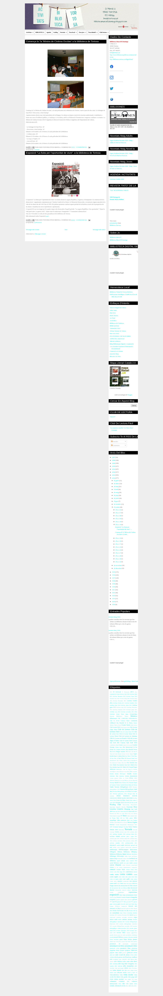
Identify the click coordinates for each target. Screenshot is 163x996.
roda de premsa (118, 957)
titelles (125, 972)
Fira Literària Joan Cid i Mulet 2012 (127, 765)
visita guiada (123, 977)
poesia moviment (114, 939)
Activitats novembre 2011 (127, 711)
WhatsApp (121, 829)
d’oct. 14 (118, 524)
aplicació (133, 845)
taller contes (126, 961)
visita (121, 975)
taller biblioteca (118, 961)
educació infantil (126, 890)
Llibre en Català (123, 778)
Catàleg (55, 32)
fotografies (113, 899)
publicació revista (132, 952)
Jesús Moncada (120, 771)
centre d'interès (115, 865)
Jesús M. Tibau (114, 354)
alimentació (113, 845)
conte (120, 879)
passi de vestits (121, 935)
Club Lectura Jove (125, 727)
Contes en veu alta (127, 745)
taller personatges (119, 968)
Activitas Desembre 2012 (119, 696)
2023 (113, 595)
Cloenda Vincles (125, 725)
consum (135, 871)
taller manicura (118, 966)
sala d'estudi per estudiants (130, 957)
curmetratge (126, 881)
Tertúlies (112, 822)
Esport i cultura (118, 756)
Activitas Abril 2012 (124, 694)
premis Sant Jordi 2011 (115, 941)
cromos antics (113, 881)
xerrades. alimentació (115, 986)
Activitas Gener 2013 (131, 696)
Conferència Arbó (114, 745)
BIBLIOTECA (39, 32)
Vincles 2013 (114, 829)
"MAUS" (112, 417)
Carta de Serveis (114, 720)
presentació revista (114, 948)
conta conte (114, 874)
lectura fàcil (116, 910)
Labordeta (121, 776)
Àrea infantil (92, 32)
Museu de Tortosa (132, 785)
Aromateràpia (133, 714)
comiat (120, 867)
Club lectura (104, 32)
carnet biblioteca (114, 863)
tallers (126, 968)
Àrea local (73, 32)
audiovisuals (128, 847)
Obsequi (130, 793)
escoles (111, 892)
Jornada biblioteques (120, 773)
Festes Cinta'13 (123, 760)
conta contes (126, 874)
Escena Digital (129, 754)
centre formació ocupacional (129, 865)
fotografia (134, 897)
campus (123, 860)
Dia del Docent (133, 751)
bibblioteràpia (113, 849)
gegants (118, 899)
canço (127, 860)
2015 (113, 572)
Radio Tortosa (114, 315)
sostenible (124, 959)
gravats (135, 901)
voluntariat (113, 981)
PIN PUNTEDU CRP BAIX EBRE (120, 336)
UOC (135, 824)
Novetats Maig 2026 (114, 617)
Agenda (48, 32)
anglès (122, 845)
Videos (130, 827)
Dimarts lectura (121, 754)
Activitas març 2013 (121, 707)
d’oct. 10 (118, 521)
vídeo (123, 983)
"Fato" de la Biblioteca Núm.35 (119, 190)
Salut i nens (113, 310)
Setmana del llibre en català (117, 813)
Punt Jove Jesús (114, 333)
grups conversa (113, 904)
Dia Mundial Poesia (131, 749)
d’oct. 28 (118, 556)
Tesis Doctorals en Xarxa (120, 822)
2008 (113, 460)
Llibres (131, 778)
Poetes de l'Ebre (120, 800)
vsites (119, 983)
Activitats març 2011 (115, 711)
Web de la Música (115, 341)
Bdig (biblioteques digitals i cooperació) (121, 344)
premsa (135, 941)
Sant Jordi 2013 (133, 811)
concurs (112, 869)
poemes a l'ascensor (128, 937)
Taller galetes (129, 818)
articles (114, 847)
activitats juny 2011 (114, 838)
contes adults (133, 879)
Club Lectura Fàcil (115, 727)
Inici (66, 229)
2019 (113, 584)
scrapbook (115, 959)
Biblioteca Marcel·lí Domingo (118, 240)
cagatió (118, 860)
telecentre (119, 972)
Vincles (135, 827)
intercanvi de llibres (115, 908)
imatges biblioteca (115, 906)
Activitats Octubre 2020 (117, 179)
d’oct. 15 (118, 538)
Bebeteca (134, 716)
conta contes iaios (123, 876)
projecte (122, 950)
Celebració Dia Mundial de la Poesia (121, 723)
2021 (113, 590)
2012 (113, 472)
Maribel (117, 782)
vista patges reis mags (131, 979)
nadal (115, 919)
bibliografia (113, 852)
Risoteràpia (130, 807)
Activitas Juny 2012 (114, 698)
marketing (129, 913)
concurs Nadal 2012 (131, 869)
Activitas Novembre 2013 (119, 700)
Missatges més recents (32, 229)
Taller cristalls (130, 815)
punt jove (112, 954)
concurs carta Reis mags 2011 (117, 871)
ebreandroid (118, 890)
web (127, 983)
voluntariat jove (124, 981)
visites (111, 979)
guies (118, 904)
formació (128, 897)
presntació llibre (125, 948)
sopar (120, 959)
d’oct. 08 (118, 515)
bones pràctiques (132, 856)
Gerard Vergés (133, 767)
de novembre (118, 565)
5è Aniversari (117, 692)
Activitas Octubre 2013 (118, 703)
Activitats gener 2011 (131, 709)
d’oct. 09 (118, 518)
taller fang (121, 963)
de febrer (117, 483)
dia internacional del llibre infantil (128, 885)
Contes (120, 745)
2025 (113, 601)
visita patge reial (132, 977)
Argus (126, 714)
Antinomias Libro (115, 328)
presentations (114, 223)
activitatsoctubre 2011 (131, 843)
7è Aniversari (125, 692)
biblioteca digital (121, 854)
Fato (123, 756)
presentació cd (115, 944)
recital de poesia (124, 955)
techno (111, 972)
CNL (119, 718)
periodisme (128, 935)
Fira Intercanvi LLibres (115, 762)
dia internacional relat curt (116, 888)
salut (111, 959)
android (118, 845)
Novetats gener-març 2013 (120, 793)
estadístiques (121, 892)
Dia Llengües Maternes (119, 749)
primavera (134, 948)
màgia (135, 917)
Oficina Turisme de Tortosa (118, 331)
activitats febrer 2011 (131, 834)
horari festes (131, 904)
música (112, 919)
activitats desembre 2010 (119, 834)
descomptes (129, 883)
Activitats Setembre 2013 (119, 709)
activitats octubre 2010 (131, 840)
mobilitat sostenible (121, 917)
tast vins (124, 970)
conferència (129, 872)
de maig (116, 492)
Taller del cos (120, 818)
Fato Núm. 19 (114, 758)
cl (115, 867)
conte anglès (126, 879)
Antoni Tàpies (120, 714)
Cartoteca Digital (125, 720)
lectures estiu (132, 910)
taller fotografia (129, 963)
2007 (113, 457)
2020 (113, 587)
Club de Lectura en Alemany (128, 736)
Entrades (114, 441)
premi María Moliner (126, 939)
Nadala (112, 787)
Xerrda (117, 832)
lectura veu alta (124, 910)
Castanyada (134, 720)
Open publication (115, 681)
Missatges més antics (99, 229)
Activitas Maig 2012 (125, 698)
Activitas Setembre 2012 (131, 703)
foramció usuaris (121, 897)
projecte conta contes (116, 952)
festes (135, 895)
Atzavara (112, 716)
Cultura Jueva (118, 747)
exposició (38, 222)
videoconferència (114, 975)
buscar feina (126, 858)
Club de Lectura (124, 729)
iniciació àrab (132, 906)
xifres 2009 (128, 985)
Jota (117, 776)
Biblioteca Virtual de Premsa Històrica (121, 292)
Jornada (111, 773)
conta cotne (131, 876)
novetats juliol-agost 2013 (122, 930)
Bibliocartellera (114, 326)
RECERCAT (128, 802)
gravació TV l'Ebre (121, 901)
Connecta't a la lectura (116, 351)
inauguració (124, 906)
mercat (131, 915)
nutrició (128, 932)
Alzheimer (112, 714)
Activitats (30, 32)
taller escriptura (113, 963)
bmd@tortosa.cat (115, 52)
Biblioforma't (113, 718)
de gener (116, 480)
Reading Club (115, 804)
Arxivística (113, 320)
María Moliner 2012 (124, 782)
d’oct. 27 (118, 553)
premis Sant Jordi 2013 (127, 941)
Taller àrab (130, 820)
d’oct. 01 (118, 510)
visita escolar (128, 975)
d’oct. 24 (118, 550)
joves (111, 910)
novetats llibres (121, 932)
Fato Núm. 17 (128, 756)
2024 (113, 598)
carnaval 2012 (133, 860)
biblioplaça (134, 852)
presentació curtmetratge (130, 943)
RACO (123, 802)
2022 (113, 593)
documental (134, 888)
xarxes (131, 983)
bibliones (119, 852)
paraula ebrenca (113, 935)
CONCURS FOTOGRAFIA (129, 718)
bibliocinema (133, 849)
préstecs (124, 952)
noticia (119, 919)
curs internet (133, 881)
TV (121, 816)
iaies (136, 904)
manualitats (115, 913)
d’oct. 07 (118, 513)
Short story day (129, 813)
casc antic (126, 863)
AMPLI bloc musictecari (117, 338)
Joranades (134, 771)
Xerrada (128, 829)
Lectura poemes (114, 778)
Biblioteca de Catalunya (117, 323)
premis (135, 939)
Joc (131, 771)
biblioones (127, 852)
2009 (113, 463)
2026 (113, 604)
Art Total (112, 318)
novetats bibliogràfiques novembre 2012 (122, 926)
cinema (36, 149)
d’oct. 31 (118, 562)
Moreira (126, 785)
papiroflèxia (134, 932)
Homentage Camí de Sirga (123, 769)
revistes (112, 957)
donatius (112, 890)
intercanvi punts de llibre (127, 908)
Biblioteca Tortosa (115, 225)
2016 (113, 575)
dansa (121, 883)
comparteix (134, 867)
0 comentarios (81, 147)
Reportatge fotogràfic (115, 807)
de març (116, 486)
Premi (127, 800)
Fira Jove (124, 762)
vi (136, 972)
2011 (113, 469)
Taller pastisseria (121, 820)
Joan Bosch (127, 771)
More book (135, 681)
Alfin (135, 711)
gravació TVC (129, 901)
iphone (135, 908)
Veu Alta (126, 827)
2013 (113, 475)
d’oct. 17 (118, 544)
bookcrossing (113, 858)
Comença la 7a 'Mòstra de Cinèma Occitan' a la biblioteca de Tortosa (62, 41)
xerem (135, 983)
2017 (113, 578)
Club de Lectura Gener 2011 (127, 731)
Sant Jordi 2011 (116, 811)
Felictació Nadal (130, 758)
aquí (47, 216)
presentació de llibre (117, 946)
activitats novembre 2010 (119, 840)
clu (117, 867)
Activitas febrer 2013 (126, 705)
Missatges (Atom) (40, 234)
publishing (127, 681)
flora (115, 897)
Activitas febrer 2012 (115, 705)
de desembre (118, 568)
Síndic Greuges (116, 815)
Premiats (118, 802)
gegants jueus (123, 899)
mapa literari (123, 913)
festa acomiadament (128, 895)
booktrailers (120, 858)
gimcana (130, 899)
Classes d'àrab (117, 725)
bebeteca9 (134, 847)
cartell (121, 863)
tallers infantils (117, 970)
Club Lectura (134, 725)
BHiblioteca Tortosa (122, 716)
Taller (125, 816)
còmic (118, 883)
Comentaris (115, 445)
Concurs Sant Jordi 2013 (128, 743)
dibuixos (125, 888)
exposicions (133, 892)
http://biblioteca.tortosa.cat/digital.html (121, 59)
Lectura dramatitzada (131, 776)
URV (111, 827)
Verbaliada (115, 827)
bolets (126, 856)
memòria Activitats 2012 (123, 915)
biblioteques (113, 856)
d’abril (116, 489)
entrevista (134, 890)
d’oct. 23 (118, 547)
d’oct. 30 (118, 559)
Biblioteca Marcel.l (115, 237)
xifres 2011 (134, 985)
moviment (130, 917)
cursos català (113, 883)
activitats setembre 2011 (117, 843)
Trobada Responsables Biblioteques (124, 824)
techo (115, 972)
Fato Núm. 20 (122, 758)
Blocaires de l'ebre (115, 356)
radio (116, 955)
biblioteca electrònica (132, 854)
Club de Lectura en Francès (118, 738)
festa (121, 895)
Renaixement (134, 804)
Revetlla (124, 807)
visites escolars (119, 979)
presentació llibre (131, 946)
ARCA (132, 692)
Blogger (129, 395)
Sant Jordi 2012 (124, 811)
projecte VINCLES (131, 950)
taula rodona (130, 970)
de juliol (116, 498)
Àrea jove (82, 32)
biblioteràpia (120, 856)
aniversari (127, 845)
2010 (113, 466)
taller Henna (131, 959)
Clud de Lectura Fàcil (126, 740)
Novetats (63, 32)
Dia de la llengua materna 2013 (119, 751)
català (130, 863)
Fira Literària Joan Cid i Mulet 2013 (119, 767)
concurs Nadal (120, 869)
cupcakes (119, 881)
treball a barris (131, 972)
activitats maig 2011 (124, 838)
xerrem (123, 986)
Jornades (129, 774)
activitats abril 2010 (124, 832)
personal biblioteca (118, 937)
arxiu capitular (121, 847)
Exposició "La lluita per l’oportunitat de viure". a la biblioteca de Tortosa (63, 152)
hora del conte (124, 904)
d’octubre (117, 507)
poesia (135, 937)
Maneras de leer (128, 780)
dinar (129, 888)
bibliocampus (123, 849)
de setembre (117, 504)
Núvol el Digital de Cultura (118, 308)
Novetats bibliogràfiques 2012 (123, 787)
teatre (135, 970)
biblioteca (113, 854)
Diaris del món (113, 754)
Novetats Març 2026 (114, 630)
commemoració (127, 867)
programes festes (114, 950)
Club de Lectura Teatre (125, 734)
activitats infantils (115, 836)
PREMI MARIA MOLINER (125, 798)
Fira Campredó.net (132, 760)
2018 (113, 581)
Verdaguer (120, 827)
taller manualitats (128, 966)
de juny (116, 495)
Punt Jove (113, 313)
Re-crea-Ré (134, 802)
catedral (135, 863)
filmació (112, 897)
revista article (133, 954)
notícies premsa (127, 919)
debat (125, 883)
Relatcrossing (126, 804)
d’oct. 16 (118, 541)
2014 (113, 478)
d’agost (116, 501)
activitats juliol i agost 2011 (129, 836)
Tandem (135, 820)
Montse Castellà (120, 785)
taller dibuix (133, 961)
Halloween (113, 769)
